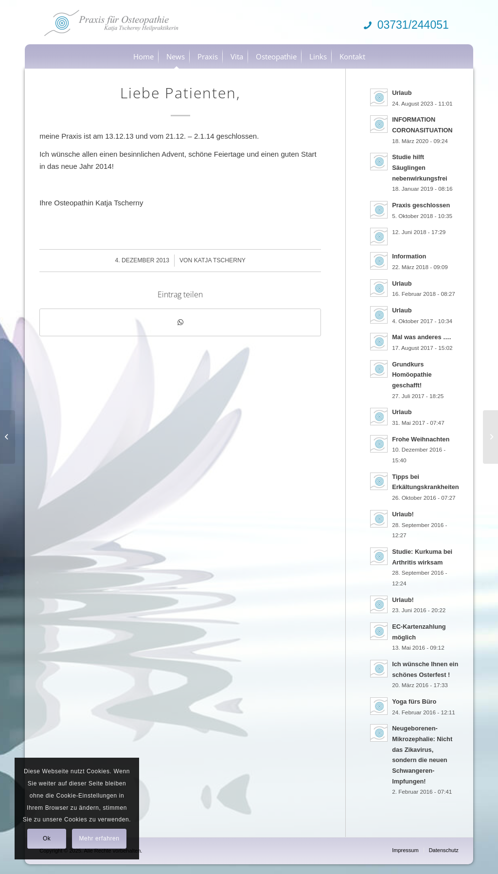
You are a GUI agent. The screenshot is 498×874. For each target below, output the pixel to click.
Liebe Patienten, (180, 93)
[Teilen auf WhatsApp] (180, 322)
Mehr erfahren (99, 838)
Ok (47, 838)
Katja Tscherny (220, 260)
